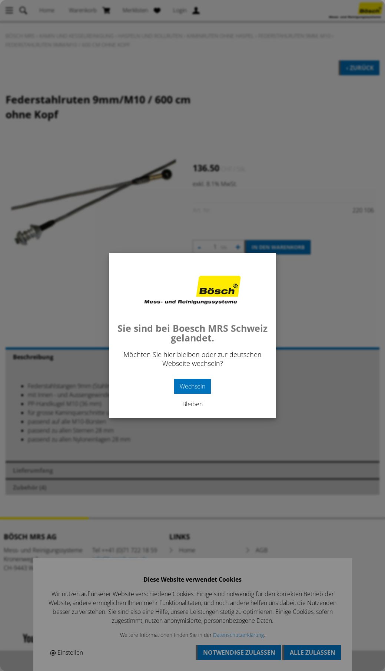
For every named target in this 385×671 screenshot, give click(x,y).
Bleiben (192, 404)
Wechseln (192, 386)
